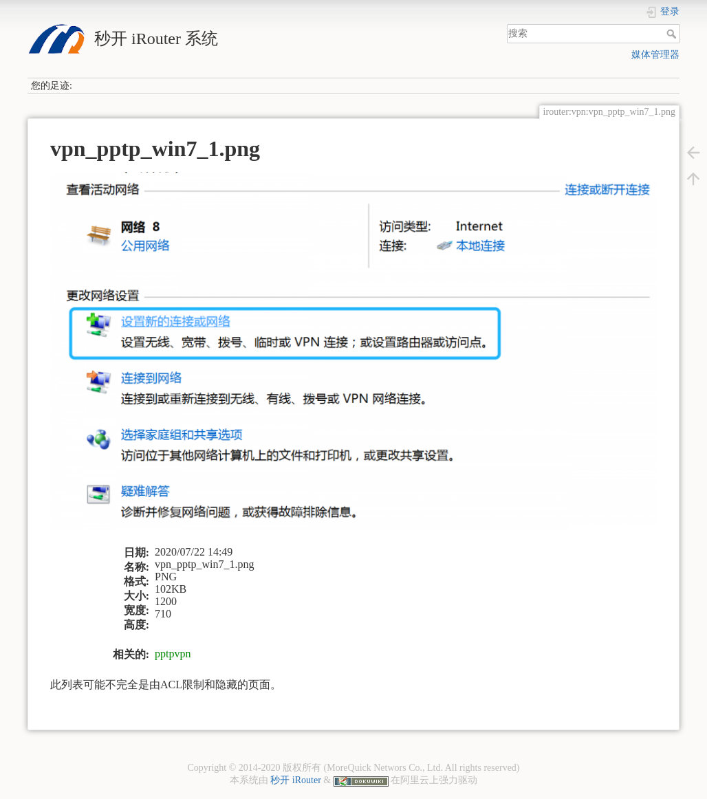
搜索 (672, 34)
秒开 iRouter (295, 780)
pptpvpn (173, 653)
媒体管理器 (655, 55)
